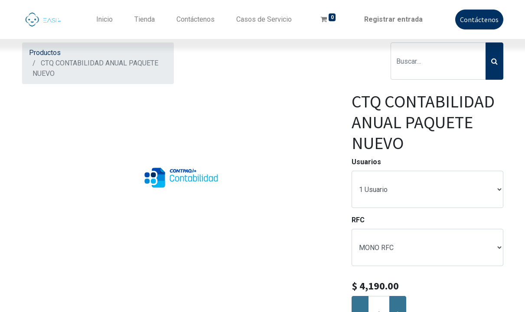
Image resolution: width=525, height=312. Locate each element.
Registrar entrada (393, 19)
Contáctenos (479, 19)
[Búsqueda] (494, 61)
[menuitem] (104, 19)
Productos (45, 53)
